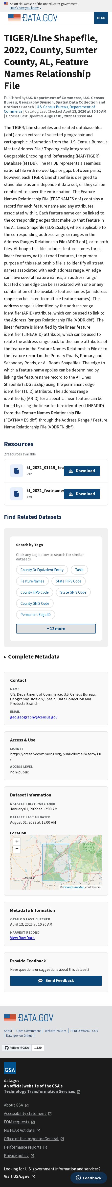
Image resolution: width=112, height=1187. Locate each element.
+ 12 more (56, 628)
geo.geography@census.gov (33, 716)
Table (79, 569)
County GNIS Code (35, 603)
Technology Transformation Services (42, 1091)
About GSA (16, 1105)
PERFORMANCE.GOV (84, 1031)
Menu (101, 18)
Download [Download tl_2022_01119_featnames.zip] (82, 471)
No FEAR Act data (22, 1130)
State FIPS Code (68, 581)
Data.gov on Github (19, 1035)
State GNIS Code (73, 592)
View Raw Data (22, 937)
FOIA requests (19, 1122)
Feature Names (32, 581)
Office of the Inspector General (34, 1138)
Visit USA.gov (19, 1176)
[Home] (32, 18)
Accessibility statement (28, 1113)
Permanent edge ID (36, 614)
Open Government (28, 1031)
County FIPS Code (35, 592)
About (8, 1031)
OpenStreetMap (73, 887)
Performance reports (25, 1147)
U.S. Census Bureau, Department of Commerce (49, 109)
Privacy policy (19, 1155)
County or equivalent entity (42, 569)
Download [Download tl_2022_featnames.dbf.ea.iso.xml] (82, 494)
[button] (17, 841)
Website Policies (55, 1031)
